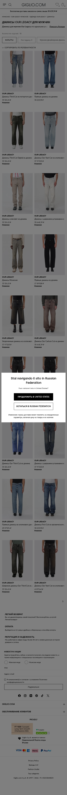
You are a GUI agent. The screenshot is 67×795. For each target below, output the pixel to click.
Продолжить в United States (33, 397)
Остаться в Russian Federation (33, 406)
